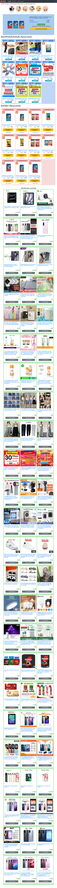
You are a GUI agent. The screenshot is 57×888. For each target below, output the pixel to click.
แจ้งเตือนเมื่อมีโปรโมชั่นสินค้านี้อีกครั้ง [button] (41, 29)
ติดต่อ (22, 1)
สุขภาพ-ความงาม (25, 11)
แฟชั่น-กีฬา (18, 11)
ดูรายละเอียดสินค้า (41, 24)
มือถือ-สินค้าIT (12, 11)
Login (55, 1)
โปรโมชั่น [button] (14, 1)
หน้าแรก (9, 1)
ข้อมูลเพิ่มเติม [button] (8, 59)
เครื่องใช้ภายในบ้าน (32, 11)
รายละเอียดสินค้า (12, 215)
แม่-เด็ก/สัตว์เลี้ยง (45, 11)
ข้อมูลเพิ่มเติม (8, 132)
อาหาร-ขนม (38, 11)
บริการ (19, 1)
